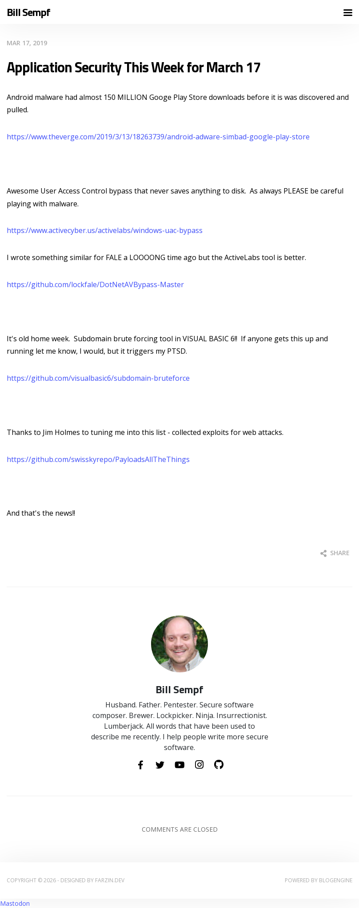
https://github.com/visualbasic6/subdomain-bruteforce (98, 378)
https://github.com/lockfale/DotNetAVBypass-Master (95, 284)
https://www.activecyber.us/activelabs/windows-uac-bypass (105, 230)
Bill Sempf (28, 12)
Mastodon (15, 903)
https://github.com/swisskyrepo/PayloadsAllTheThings (98, 459)
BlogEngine (335, 880)
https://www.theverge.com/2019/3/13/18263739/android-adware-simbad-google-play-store (158, 137)
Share (335, 553)
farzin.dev (109, 880)
